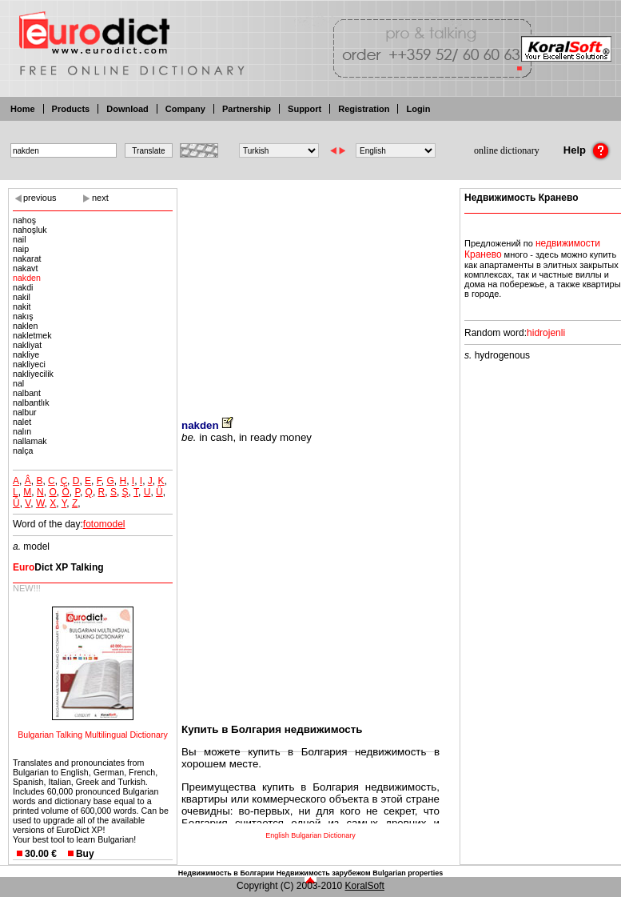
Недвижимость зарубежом (324, 873)
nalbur (25, 412)
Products (71, 109)
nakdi (23, 287)
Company (185, 109)
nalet (22, 421)
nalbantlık (31, 402)
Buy (85, 853)
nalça (23, 450)
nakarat (27, 258)
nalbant (27, 393)
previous (40, 197)
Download (127, 109)
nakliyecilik (33, 373)
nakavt (25, 268)
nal (18, 383)
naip (21, 249)
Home (22, 109)
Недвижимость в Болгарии (226, 873)
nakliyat (27, 345)
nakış (23, 316)
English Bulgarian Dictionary (310, 835)
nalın (22, 431)
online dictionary (506, 150)
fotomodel (104, 524)
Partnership (246, 109)
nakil (21, 297)
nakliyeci (29, 364)
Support (304, 109)
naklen (25, 325)
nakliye (26, 354)
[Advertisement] (310, 292)
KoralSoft (364, 885)
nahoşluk (30, 229)
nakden (27, 277)
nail (19, 239)
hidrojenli (546, 332)
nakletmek (32, 335)
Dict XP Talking (58, 567)
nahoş (24, 220)
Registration (363, 109)
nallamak (30, 441)
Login (418, 109)
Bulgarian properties (407, 873)
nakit (22, 306)
